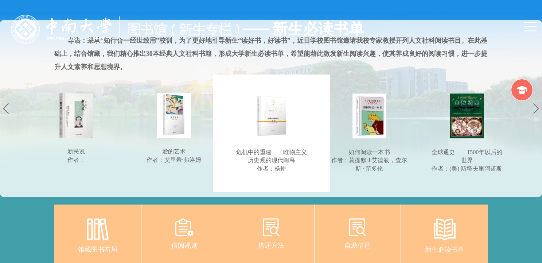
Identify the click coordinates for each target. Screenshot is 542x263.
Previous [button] (6, 109)
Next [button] (536, 109)
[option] (271, 133)
